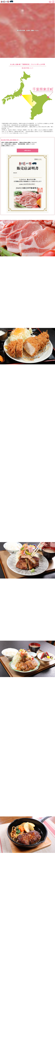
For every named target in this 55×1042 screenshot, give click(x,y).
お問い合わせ (27, 150)
